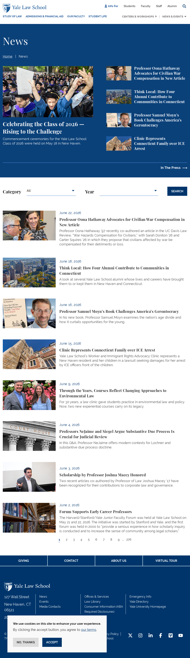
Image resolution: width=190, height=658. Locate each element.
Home (7, 56)
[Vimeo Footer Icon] (170, 635)
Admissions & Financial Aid (44, 16)
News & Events (172, 16)
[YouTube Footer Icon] (180, 635)
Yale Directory (139, 601)
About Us (118, 561)
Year (89, 192)
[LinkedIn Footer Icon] (150, 635)
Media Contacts (50, 606)
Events (44, 601)
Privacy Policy (109, 634)
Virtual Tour (166, 561)
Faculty (145, 6)
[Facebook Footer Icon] (160, 635)
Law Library (92, 601)
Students (129, 6)
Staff (159, 6)
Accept (52, 642)
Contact (71, 561)
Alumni (172, 6)
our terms (88, 630)
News (23, 56)
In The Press (171, 168)
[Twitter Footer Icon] (130, 635)
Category (12, 192)
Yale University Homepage (148, 606)
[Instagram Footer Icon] (140, 635)
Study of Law (12, 16)
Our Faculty (76, 16)
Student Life (98, 16)
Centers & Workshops (138, 16)
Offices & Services (96, 596)
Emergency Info (140, 596)
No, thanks (26, 642)
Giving (23, 561)
